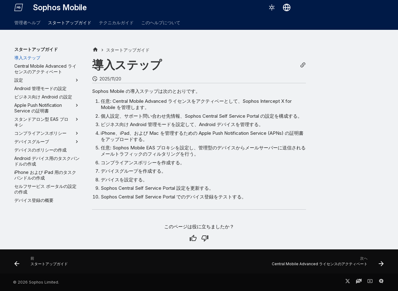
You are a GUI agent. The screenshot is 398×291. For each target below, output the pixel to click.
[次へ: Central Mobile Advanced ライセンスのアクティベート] (326, 263)
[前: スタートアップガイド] (42, 263)
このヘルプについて (160, 22)
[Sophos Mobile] (18, 7)
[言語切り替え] (286, 7)
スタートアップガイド (69, 22)
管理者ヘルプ (27, 22)
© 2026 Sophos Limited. (36, 282)
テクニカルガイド (116, 22)
